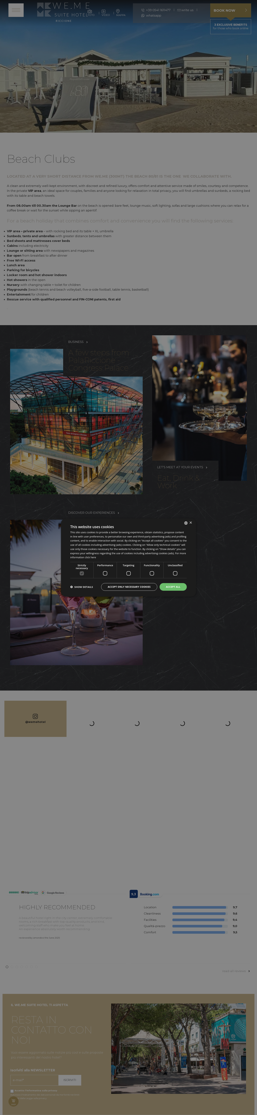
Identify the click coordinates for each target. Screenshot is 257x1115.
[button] (81, 586)
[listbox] (186, 523)
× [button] (190, 523)
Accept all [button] (173, 586)
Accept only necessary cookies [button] (129, 586)
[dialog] (128, 557)
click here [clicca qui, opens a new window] (90, 557)
